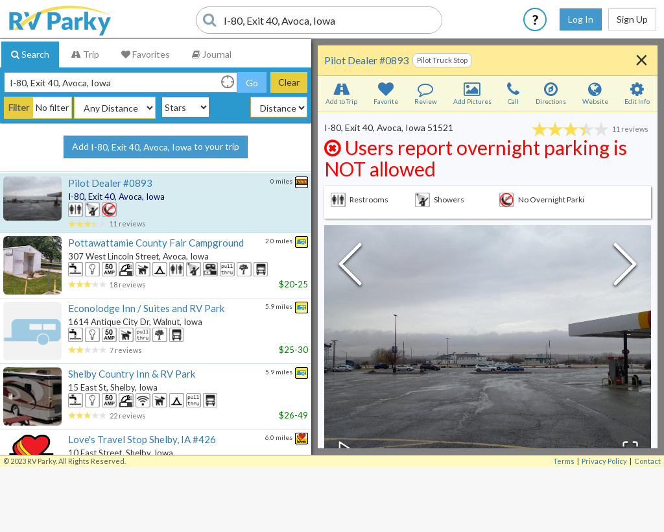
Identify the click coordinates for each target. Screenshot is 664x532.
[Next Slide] (625, 267)
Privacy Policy (604, 461)
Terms (564, 461)
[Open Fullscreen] (629, 448)
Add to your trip (155, 147)
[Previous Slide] (350, 267)
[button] (487, 347)
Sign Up (632, 19)
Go (252, 82)
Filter (18, 107)
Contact (647, 461)
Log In (580, 19)
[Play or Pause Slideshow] (346, 448)
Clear (289, 82)
